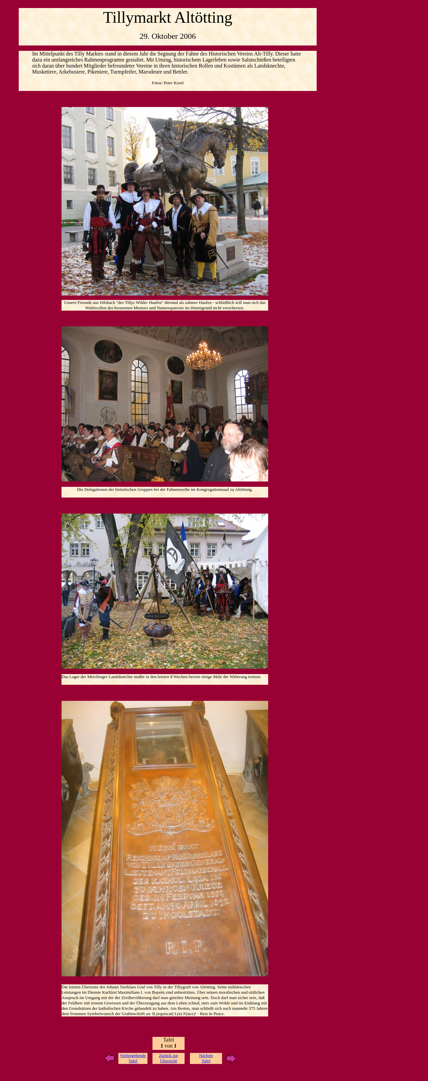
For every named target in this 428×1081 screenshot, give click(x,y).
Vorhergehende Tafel (133, 1058)
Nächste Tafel (206, 1058)
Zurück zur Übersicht (168, 1058)
